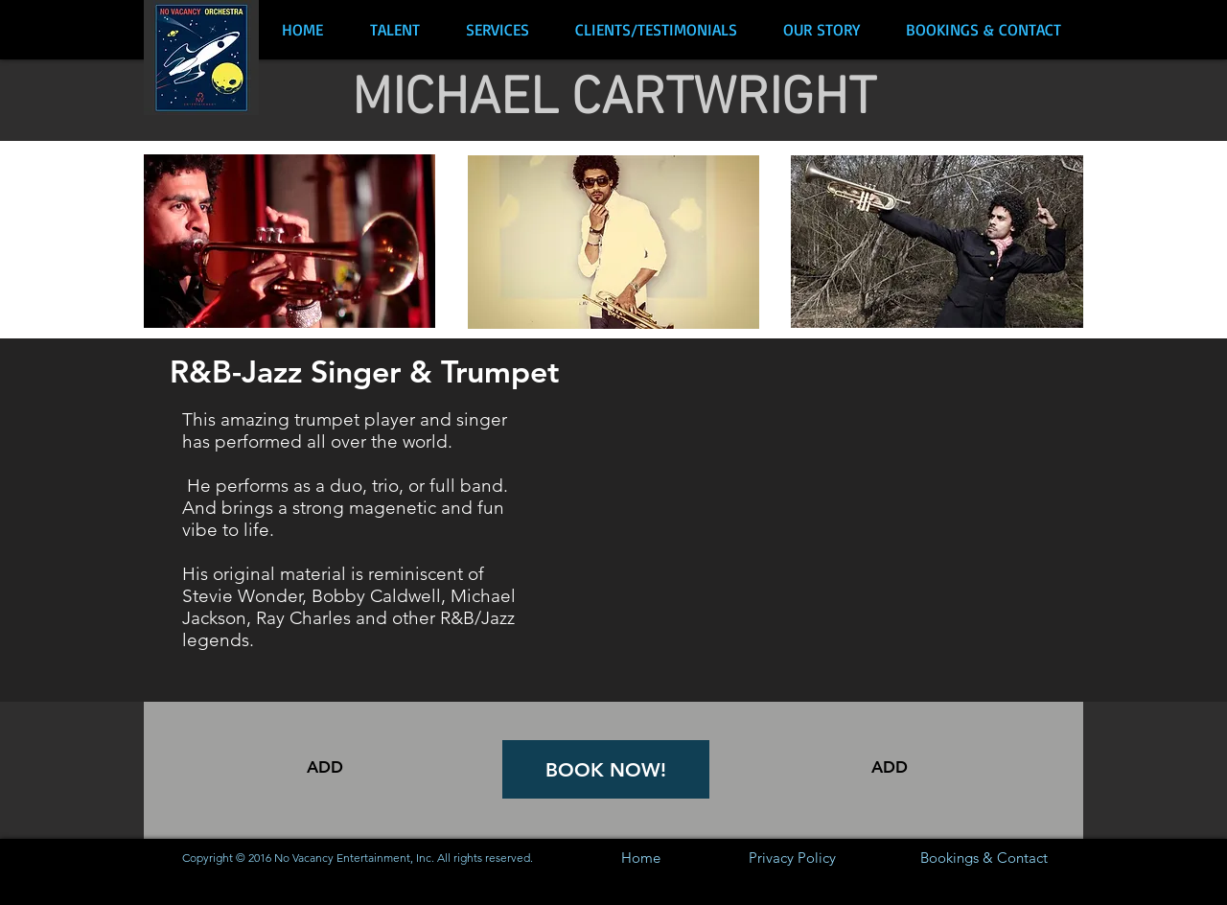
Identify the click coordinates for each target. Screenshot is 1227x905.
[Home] (640, 857)
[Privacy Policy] (792, 857)
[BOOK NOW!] (605, 769)
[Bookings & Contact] (983, 857)
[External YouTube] (821, 522)
